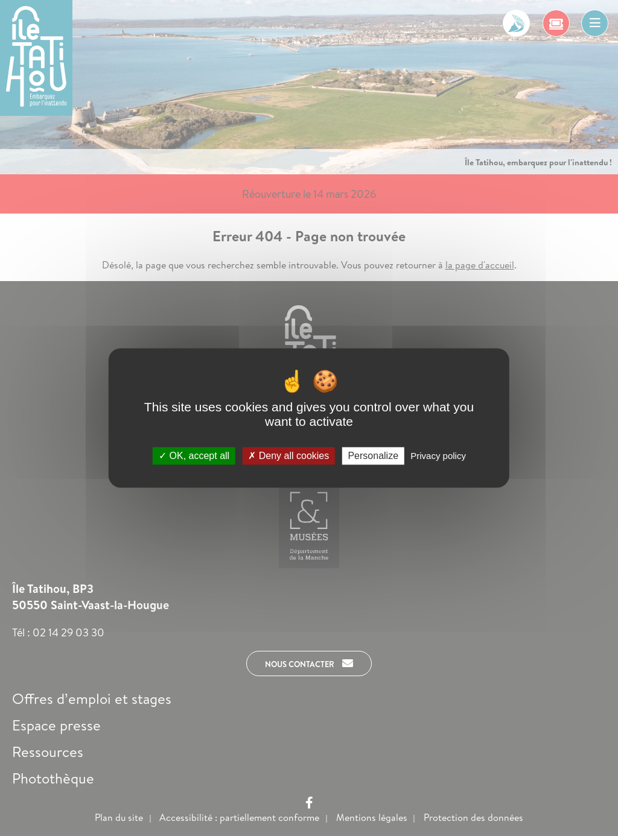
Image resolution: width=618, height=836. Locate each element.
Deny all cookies (288, 456)
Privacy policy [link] (438, 456)
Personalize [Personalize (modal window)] (373, 456)
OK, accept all (194, 456)
